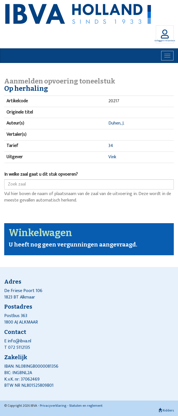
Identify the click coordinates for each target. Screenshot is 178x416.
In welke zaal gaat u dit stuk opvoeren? (41, 174)
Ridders (166, 410)
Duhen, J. (116, 123)
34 (110, 146)
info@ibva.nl (19, 341)
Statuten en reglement (85, 405)
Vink (112, 157)
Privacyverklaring (53, 405)
